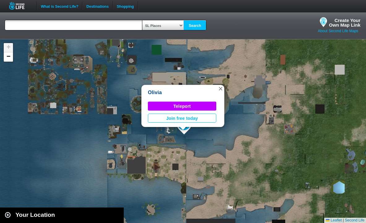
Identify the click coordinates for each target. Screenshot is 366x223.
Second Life (20, 6)
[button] (220, 88)
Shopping (125, 5)
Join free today (182, 118)
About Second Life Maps (338, 31)
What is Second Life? (59, 5)
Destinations (97, 5)
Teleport (182, 106)
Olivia (155, 92)
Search (195, 26)
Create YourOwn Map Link (344, 23)
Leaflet (334, 220)
